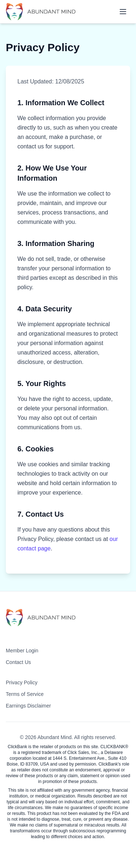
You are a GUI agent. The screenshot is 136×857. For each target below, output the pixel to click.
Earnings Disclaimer (28, 706)
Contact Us (18, 662)
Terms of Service (25, 694)
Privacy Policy (21, 682)
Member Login (22, 650)
